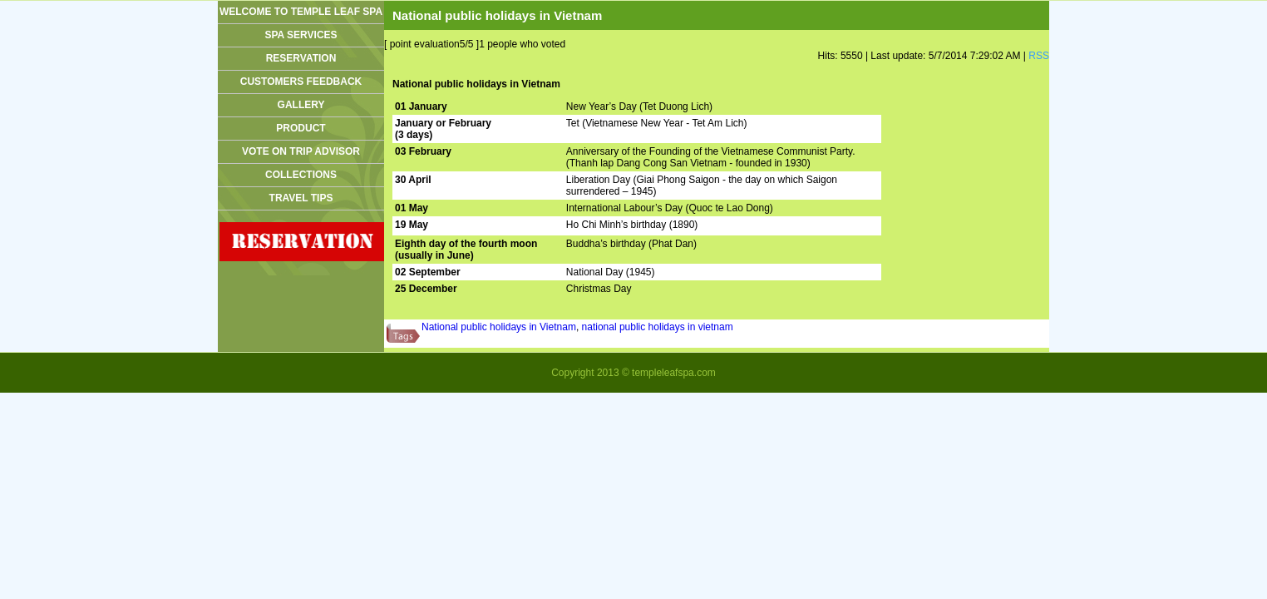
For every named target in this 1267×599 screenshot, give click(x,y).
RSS (1038, 56)
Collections (301, 175)
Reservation (301, 58)
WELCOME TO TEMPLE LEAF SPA (300, 11)
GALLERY (301, 105)
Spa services (300, 35)
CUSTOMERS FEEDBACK (301, 81)
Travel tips (301, 198)
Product (300, 128)
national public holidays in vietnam (657, 327)
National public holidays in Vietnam (499, 327)
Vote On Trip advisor (301, 151)
